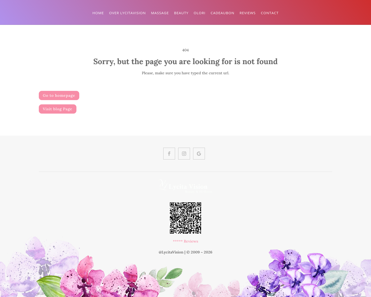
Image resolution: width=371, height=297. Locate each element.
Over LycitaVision (127, 12)
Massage (160, 12)
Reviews (247, 12)
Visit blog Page (57, 108)
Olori (200, 12)
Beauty (181, 12)
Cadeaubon (222, 12)
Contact (270, 12)
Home (98, 12)
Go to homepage (59, 95)
